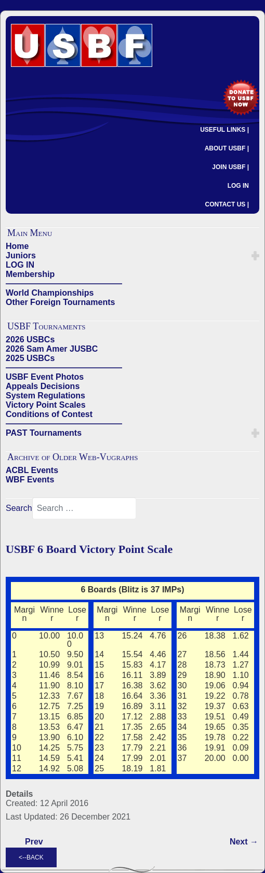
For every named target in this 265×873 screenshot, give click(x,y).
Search (19, 508)
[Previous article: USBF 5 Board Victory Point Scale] (34, 842)
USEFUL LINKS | (224, 129)
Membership (30, 274)
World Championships (50, 292)
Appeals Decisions (43, 386)
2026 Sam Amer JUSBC (52, 348)
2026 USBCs (30, 339)
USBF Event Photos (45, 376)
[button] (255, 255)
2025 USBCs (30, 358)
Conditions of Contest (49, 414)
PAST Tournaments (44, 432)
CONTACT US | (227, 204)
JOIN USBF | (230, 167)
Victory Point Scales (46, 404)
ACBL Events (32, 470)
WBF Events (30, 479)
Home (17, 246)
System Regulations (45, 395)
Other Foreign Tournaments (60, 302)
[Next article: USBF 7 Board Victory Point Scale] (244, 842)
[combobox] (84, 508)
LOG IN (238, 185)
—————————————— (64, 283)
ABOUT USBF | (227, 148)
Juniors (21, 255)
